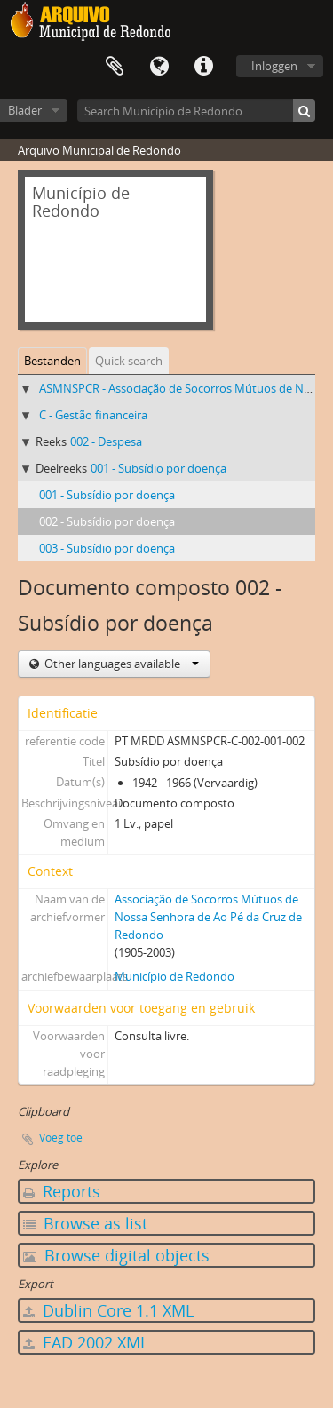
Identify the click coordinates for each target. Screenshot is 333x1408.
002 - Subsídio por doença (107, 521)
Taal (159, 66)
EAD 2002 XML (85, 1342)
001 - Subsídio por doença (158, 468)
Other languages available (120, 664)
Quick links (203, 66)
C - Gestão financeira (93, 415)
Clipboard (114, 66)
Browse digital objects (116, 1255)
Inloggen (274, 66)
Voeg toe (61, 1137)
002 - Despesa (106, 441)
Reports (61, 1191)
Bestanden (52, 361)
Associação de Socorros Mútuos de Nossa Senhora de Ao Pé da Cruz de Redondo (208, 917)
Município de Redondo (174, 976)
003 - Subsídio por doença (107, 548)
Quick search (129, 361)
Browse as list (85, 1223)
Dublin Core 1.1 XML (108, 1310)
